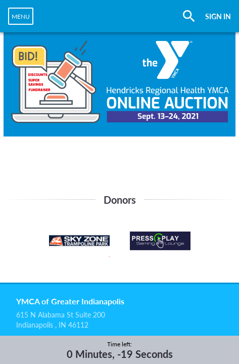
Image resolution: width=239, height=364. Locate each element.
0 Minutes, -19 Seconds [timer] (120, 354)
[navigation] (20, 16)
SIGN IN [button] (218, 16)
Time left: (119, 344)
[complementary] (120, 350)
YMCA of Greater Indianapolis (70, 301)
